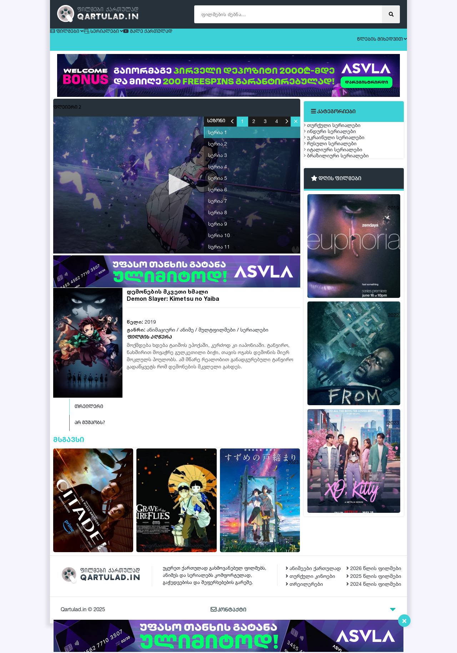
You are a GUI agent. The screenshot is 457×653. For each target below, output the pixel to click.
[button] (176, 190)
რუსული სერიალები (337, 181)
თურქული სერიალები (339, 131)
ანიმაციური (161, 336)
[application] (176, 191)
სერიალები (254, 336)
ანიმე (187, 336)
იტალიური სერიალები (340, 198)
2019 (150, 328)
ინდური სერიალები (337, 148)
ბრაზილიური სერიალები (343, 215)
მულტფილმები (217, 336)
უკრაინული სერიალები (341, 165)
